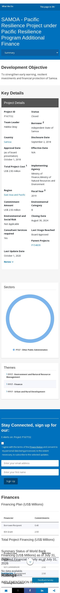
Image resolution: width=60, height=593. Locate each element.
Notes (7, 261)
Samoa (7, 141)
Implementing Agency (39, 167)
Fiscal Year (38, 191)
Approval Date (12, 147)
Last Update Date (14, 251)
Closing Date (38, 215)
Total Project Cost (15, 166)
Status (35, 111)
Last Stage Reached (43, 230)
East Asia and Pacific (14, 194)
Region (8, 190)
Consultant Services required (15, 232)
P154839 (35, 245)
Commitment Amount (11, 203)
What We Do (7, 6)
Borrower (37, 123)
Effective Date (39, 147)
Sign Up (10, 481)
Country (8, 137)
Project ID (9, 111)
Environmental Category (39, 203)
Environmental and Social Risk (15, 217)
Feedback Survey (45, 580)
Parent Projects (40, 240)
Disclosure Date (40, 137)
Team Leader (11, 122)
